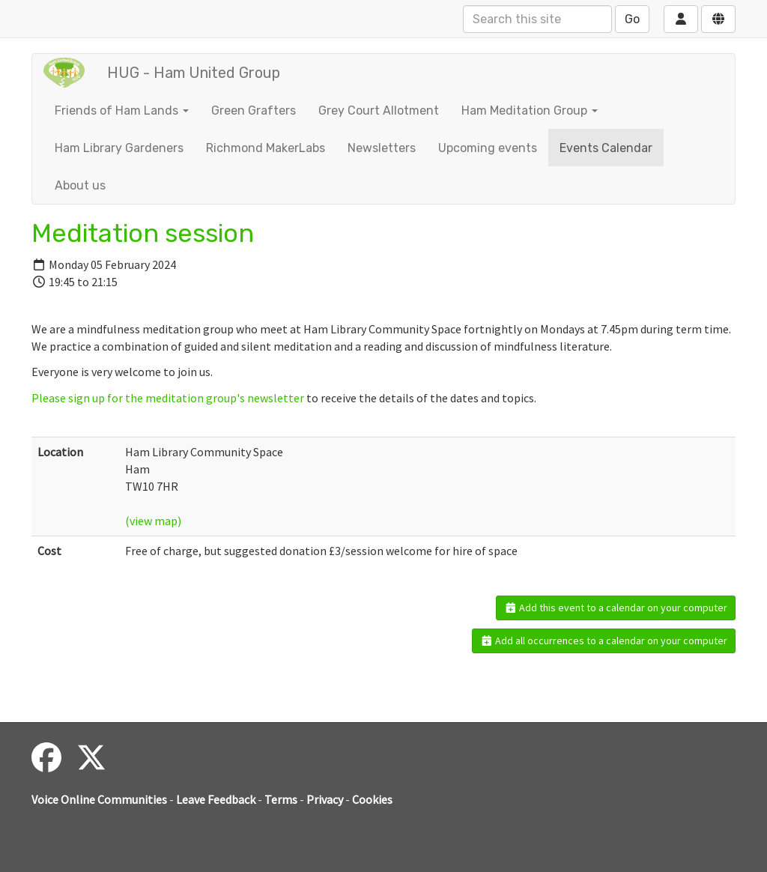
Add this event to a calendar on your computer (616, 607)
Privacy (324, 799)
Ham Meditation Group (529, 110)
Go (632, 19)
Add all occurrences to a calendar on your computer (604, 640)
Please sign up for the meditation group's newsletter (167, 397)
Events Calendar (606, 148)
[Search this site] (537, 19)
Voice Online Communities (99, 799)
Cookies (372, 799)
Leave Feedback (215, 799)
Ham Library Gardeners (119, 148)
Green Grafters (253, 110)
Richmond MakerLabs (265, 148)
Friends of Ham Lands (122, 110)
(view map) (153, 520)
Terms (280, 799)
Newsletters (382, 148)
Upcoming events (487, 148)
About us (80, 185)
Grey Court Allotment (378, 110)
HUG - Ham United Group (193, 73)
